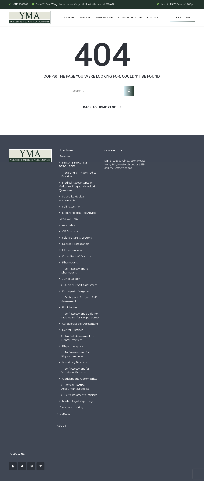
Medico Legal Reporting (77, 401)
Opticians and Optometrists (79, 378)
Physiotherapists (72, 346)
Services (85, 17)
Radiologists (69, 307)
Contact (153, 17)
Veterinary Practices (74, 362)
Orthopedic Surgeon (75, 291)
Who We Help (104, 17)
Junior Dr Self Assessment (81, 285)
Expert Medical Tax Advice (79, 212)
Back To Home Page (99, 107)
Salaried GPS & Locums (77, 237)
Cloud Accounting (130, 17)
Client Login (182, 17)
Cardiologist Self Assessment (80, 323)
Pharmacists (70, 262)
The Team (68, 17)
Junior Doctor (71, 278)
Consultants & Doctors (76, 256)
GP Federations (72, 250)
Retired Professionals (75, 243)
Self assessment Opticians (81, 395)
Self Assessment (72, 206)
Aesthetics (68, 225)
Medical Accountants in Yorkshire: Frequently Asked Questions (77, 186)
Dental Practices (72, 330)
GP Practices (70, 231)
